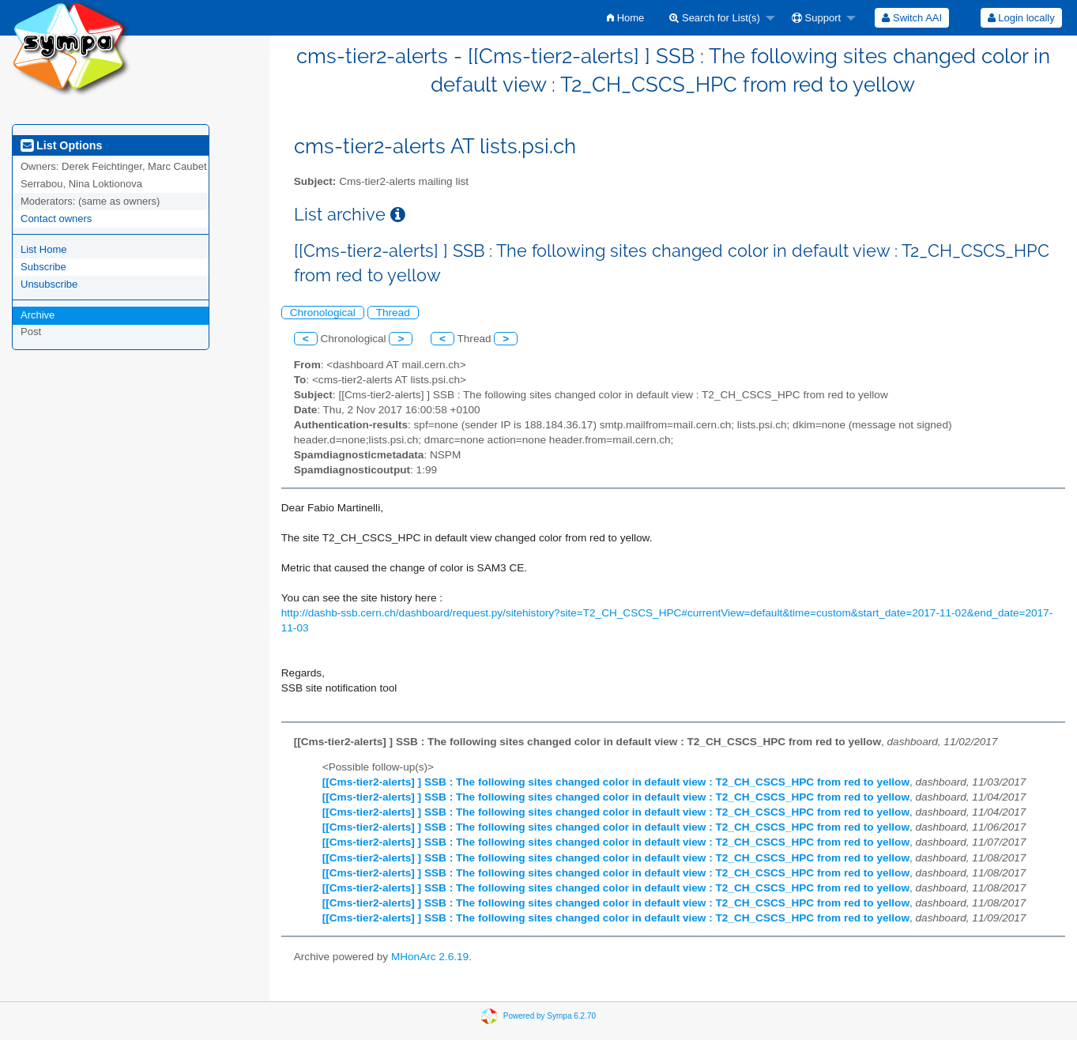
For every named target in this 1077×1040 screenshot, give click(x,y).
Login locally (1021, 18)
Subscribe (43, 267)
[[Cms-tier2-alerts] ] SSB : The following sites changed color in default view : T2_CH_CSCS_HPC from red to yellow (615, 782)
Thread (393, 312)
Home (625, 18)
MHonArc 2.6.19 (430, 957)
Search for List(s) (714, 18)
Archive (38, 315)
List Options (61, 145)
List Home (44, 249)
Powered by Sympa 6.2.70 (549, 1016)
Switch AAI (912, 18)
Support (816, 18)
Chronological (323, 312)
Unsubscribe (49, 284)
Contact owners (56, 218)
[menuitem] (625, 18)
